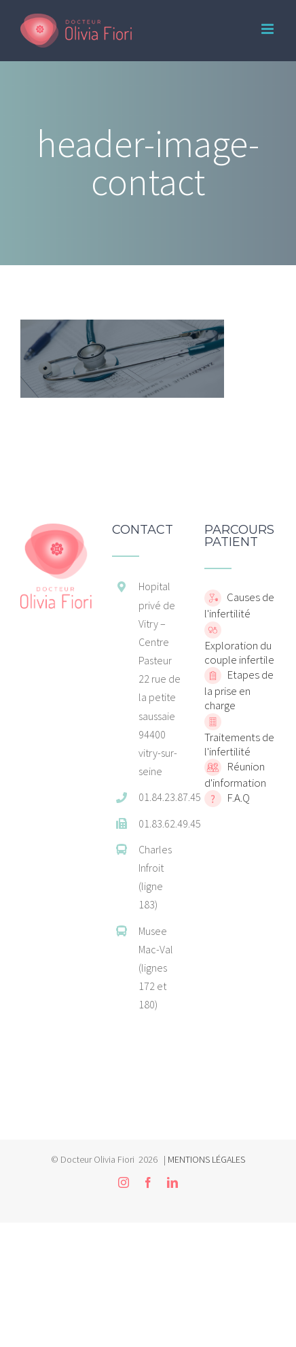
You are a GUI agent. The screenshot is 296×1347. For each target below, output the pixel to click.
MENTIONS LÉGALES (206, 1159)
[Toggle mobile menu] (268, 29)
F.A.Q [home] (237, 797)
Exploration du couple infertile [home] (239, 652)
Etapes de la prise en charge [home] (239, 690)
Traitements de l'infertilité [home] (239, 744)
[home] (56, 530)
